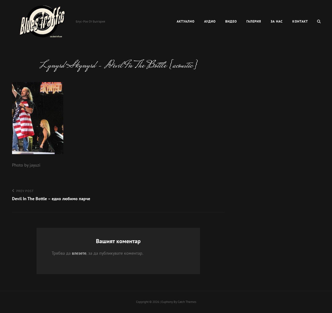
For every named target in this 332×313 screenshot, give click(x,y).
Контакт (300, 21)
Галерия (253, 21)
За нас (277, 21)
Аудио (210, 21)
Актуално (185, 21)
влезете (79, 253)
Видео (231, 21)
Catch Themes (187, 302)
